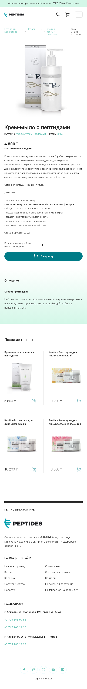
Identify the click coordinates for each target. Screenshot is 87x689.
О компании (52, 566)
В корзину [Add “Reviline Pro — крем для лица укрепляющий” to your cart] (79, 401)
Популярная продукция (59, 584)
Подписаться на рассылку (61, 589)
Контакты (51, 578)
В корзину (47, 256)
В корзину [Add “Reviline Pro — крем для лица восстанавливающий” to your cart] (79, 469)
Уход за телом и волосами (31, 134)
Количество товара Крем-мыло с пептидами (18, 245)
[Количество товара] (60, 244)
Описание (11, 280)
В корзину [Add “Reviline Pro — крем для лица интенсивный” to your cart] (34, 469)
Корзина (9, 578)
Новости (9, 589)
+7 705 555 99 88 (15, 619)
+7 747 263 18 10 (15, 627)
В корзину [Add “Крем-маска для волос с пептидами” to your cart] (34, 401)
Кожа (60, 134)
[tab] (11, 280)
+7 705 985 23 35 (15, 644)
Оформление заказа (58, 572)
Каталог (9, 572)
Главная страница (15, 566)
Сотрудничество (14, 584)
